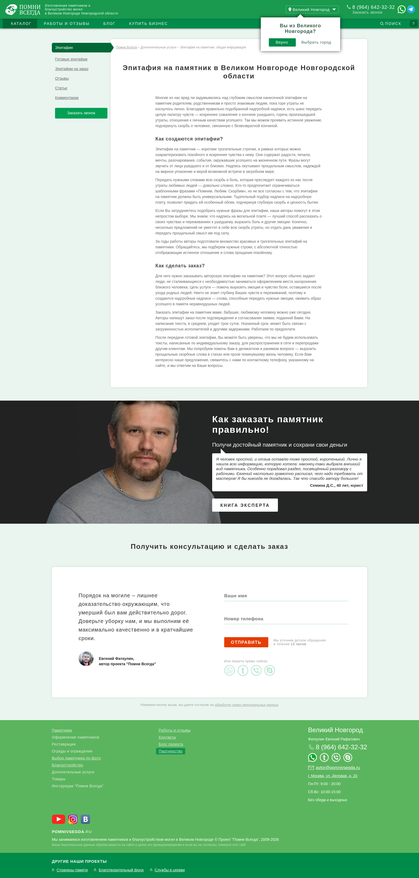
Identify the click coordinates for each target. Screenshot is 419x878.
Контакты (167, 737)
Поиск (393, 23)
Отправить (246, 642)
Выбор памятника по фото (76, 758)
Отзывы (62, 78)
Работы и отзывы (67, 23)
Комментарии (67, 98)
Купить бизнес (148, 23)
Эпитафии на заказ (71, 69)
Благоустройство (67, 765)
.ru (72, 831)
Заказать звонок (367, 12)
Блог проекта (171, 744)
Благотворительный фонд (121, 870)
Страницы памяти (72, 870)
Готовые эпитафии (71, 59)
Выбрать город (316, 42)
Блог (109, 23)
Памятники (62, 730)
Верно (282, 42)
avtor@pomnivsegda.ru (338, 767)
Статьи (61, 88)
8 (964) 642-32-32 (373, 7)
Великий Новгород (335, 729)
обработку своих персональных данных (246, 705)
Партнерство (171, 751)
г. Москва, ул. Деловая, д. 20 (332, 776)
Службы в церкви (170, 870)
